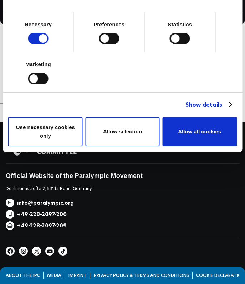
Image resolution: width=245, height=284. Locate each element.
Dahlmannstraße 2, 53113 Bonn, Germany (49, 188)
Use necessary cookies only (45, 131)
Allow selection (122, 131)
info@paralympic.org (45, 202)
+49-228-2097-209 (42, 225)
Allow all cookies (199, 131)
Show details (203, 105)
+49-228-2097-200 (42, 214)
